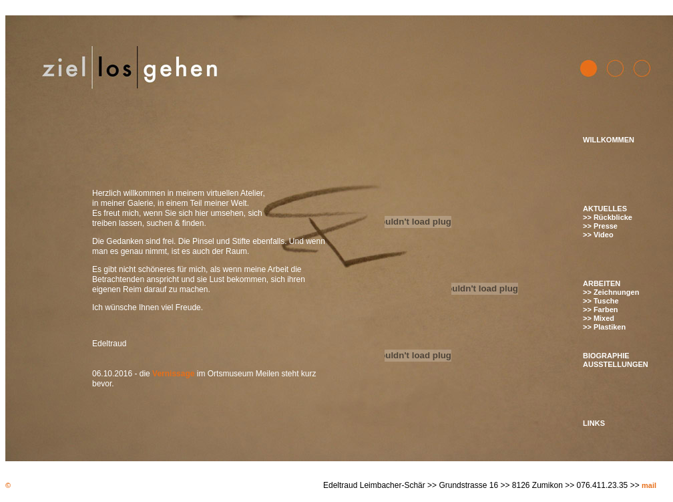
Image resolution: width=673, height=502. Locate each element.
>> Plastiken (604, 327)
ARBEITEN (601, 283)
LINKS (594, 423)
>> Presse (600, 226)
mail (649, 485)
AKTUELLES (605, 209)
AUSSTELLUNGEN (615, 364)
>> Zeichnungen (611, 292)
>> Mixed (598, 318)
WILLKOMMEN (608, 140)
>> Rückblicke (607, 217)
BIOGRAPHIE (606, 356)
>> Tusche (601, 301)
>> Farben (600, 309)
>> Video (598, 235)
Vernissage (173, 373)
